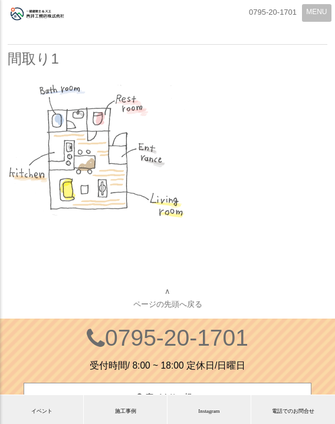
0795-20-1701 (176, 337)
